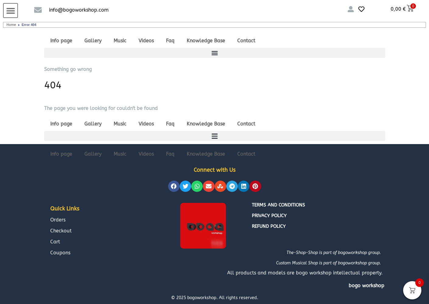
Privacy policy (269, 215)
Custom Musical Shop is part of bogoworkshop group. (328, 263)
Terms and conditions (278, 205)
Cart (55, 242)
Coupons (60, 253)
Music (120, 41)
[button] (10, 10)
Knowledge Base (206, 41)
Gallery (92, 41)
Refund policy (269, 226)
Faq (170, 41)
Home (11, 25)
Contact (246, 41)
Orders (57, 220)
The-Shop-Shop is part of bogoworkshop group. (334, 252)
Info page (61, 41)
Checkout (61, 231)
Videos (146, 41)
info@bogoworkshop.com (79, 10)
